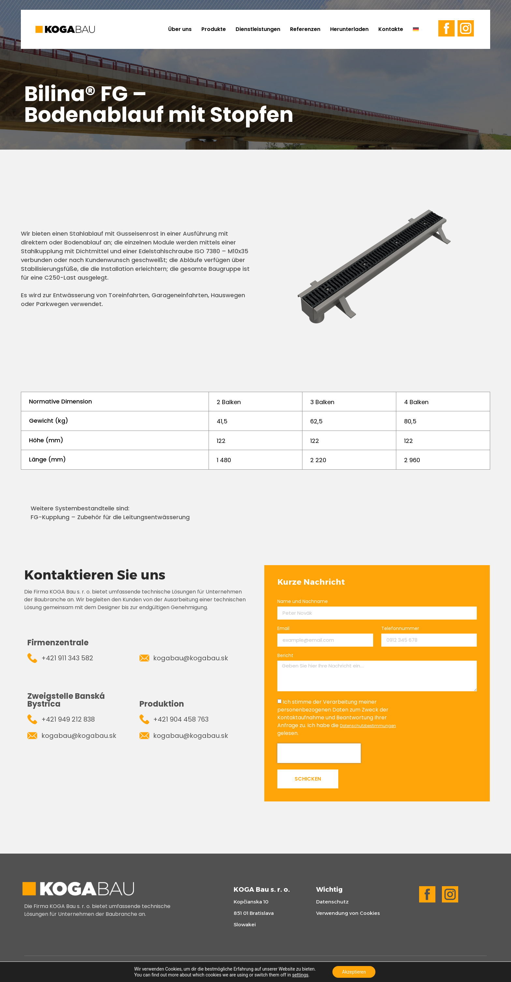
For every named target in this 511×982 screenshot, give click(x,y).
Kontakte (390, 29)
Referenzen (305, 29)
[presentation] (319, 753)
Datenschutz (332, 902)
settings (300, 974)
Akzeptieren (354, 972)
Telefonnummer (400, 629)
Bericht (285, 656)
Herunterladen (349, 29)
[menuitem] (418, 29)
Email (283, 629)
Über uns (180, 29)
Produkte (213, 29)
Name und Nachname (302, 602)
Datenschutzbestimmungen (368, 725)
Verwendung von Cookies (348, 913)
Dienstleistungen (258, 29)
